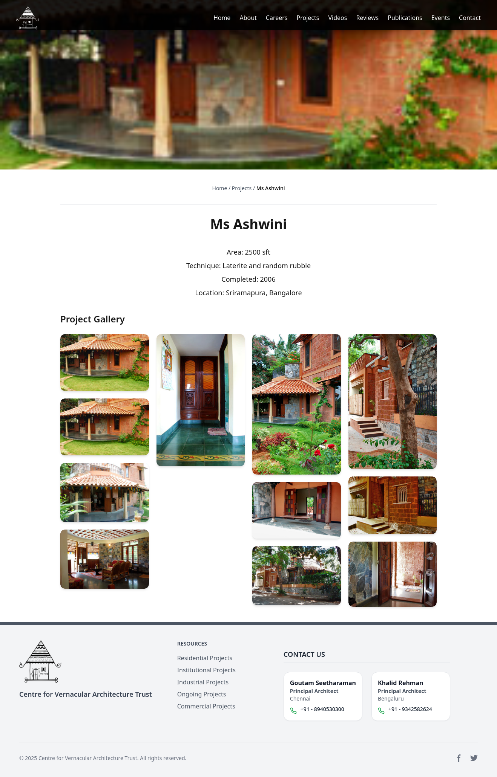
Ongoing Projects (201, 694)
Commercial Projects (206, 706)
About (247, 18)
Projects (308, 18)
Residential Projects (205, 658)
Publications (405, 18)
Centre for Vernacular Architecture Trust (87, 758)
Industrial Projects (203, 682)
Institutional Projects (206, 670)
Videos (337, 18)
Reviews (367, 18)
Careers (277, 18)
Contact (470, 18)
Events (440, 18)
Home (222, 18)
